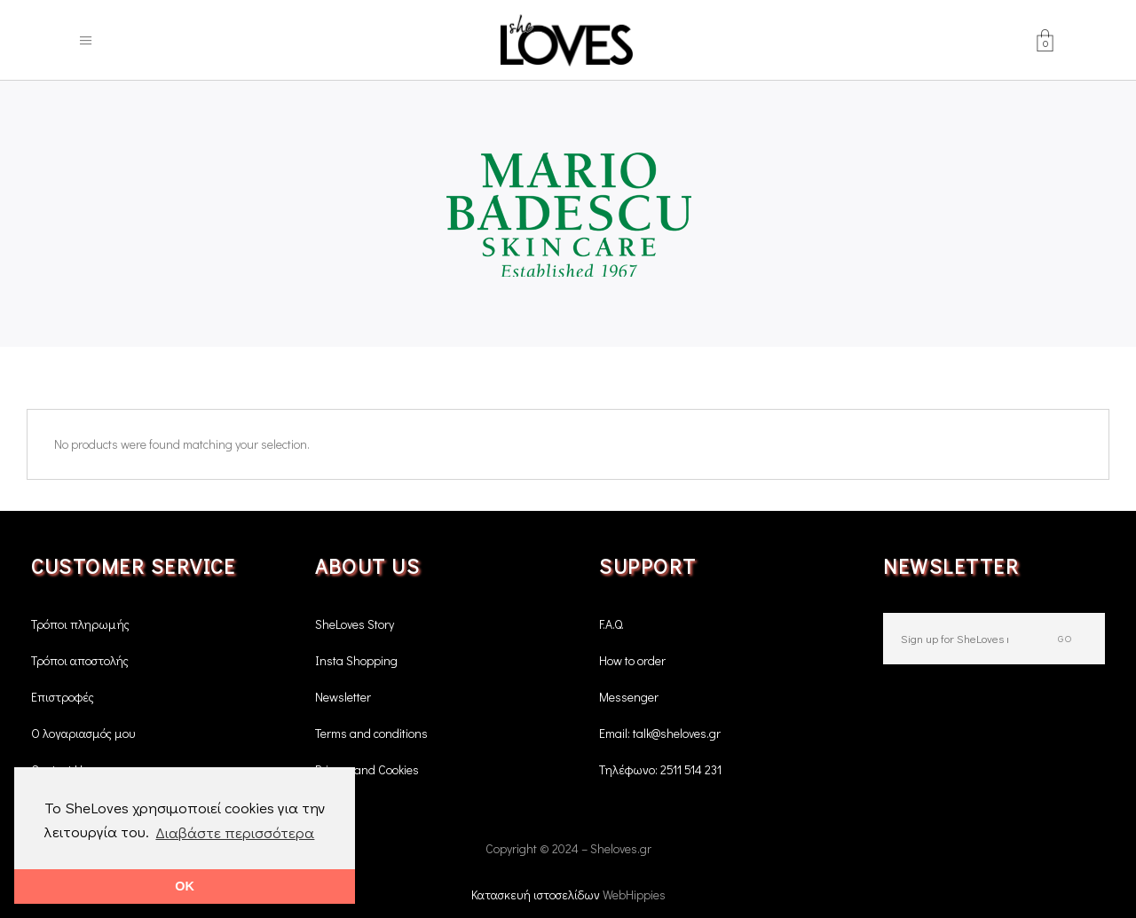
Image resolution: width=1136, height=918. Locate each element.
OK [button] (184, 886)
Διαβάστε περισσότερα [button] (234, 832)
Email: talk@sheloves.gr (660, 733)
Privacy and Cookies (367, 769)
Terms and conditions (371, 733)
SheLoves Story (354, 624)
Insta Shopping (356, 660)
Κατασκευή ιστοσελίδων (537, 894)
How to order (632, 660)
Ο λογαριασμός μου (83, 733)
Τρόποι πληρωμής (80, 624)
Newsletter (343, 696)
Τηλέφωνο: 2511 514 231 (660, 769)
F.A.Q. (611, 624)
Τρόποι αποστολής (80, 660)
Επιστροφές (62, 696)
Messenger (629, 696)
